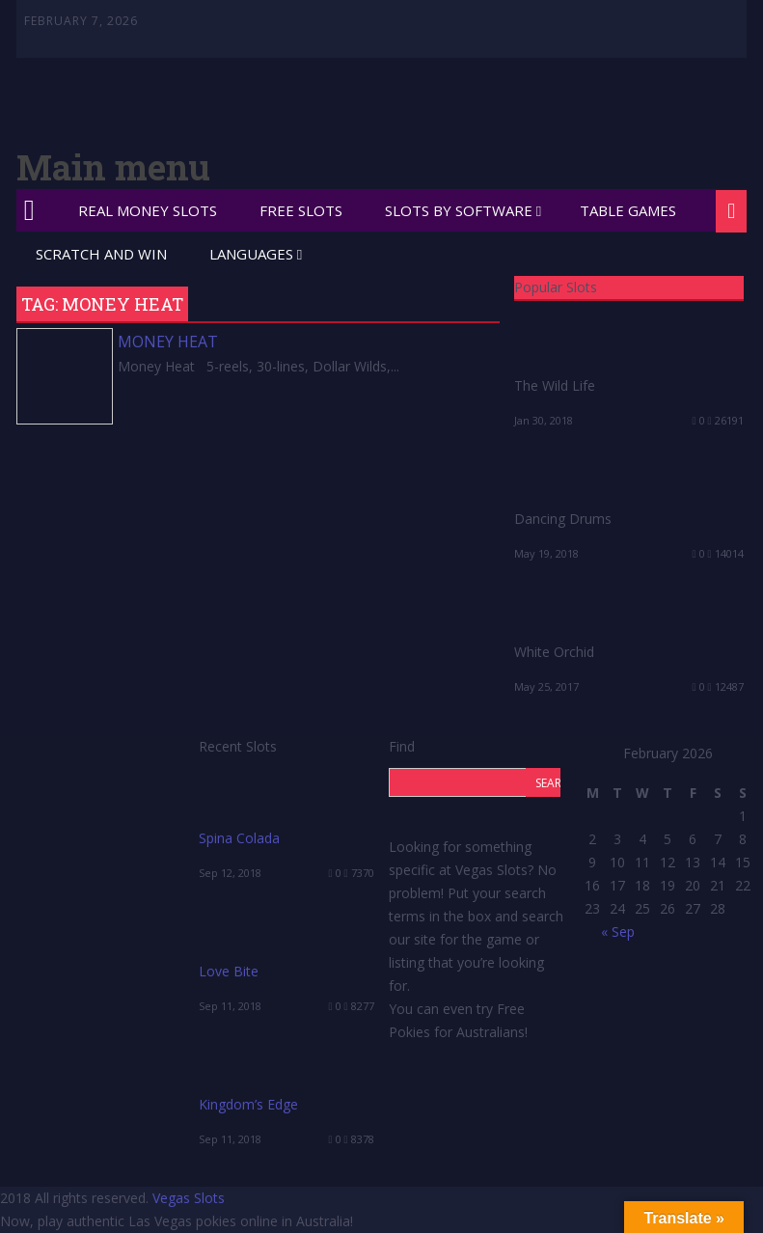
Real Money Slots (147, 210)
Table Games (628, 210)
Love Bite (229, 971)
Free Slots (300, 210)
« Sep (618, 931)
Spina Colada (239, 838)
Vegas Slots (188, 1198)
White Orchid (554, 652)
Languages (251, 253)
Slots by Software (458, 210)
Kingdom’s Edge (248, 1104)
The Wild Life (554, 385)
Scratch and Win (101, 253)
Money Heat (168, 341)
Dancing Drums (563, 518)
